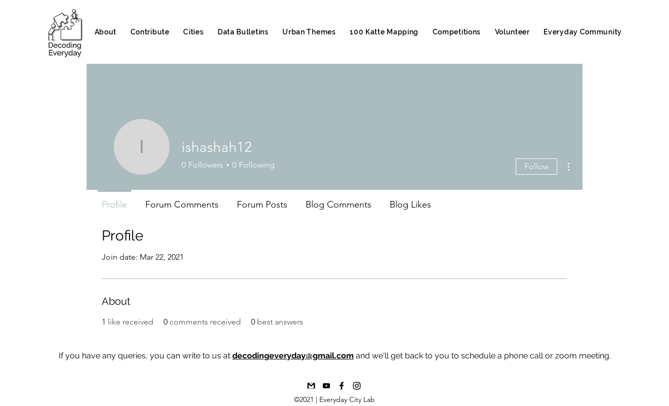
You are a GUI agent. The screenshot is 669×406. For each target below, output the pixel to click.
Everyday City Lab (347, 399)
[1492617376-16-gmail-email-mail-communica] (311, 386)
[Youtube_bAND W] (326, 386)
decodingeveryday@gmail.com (293, 355)
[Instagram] (357, 386)
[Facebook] (342, 386)
